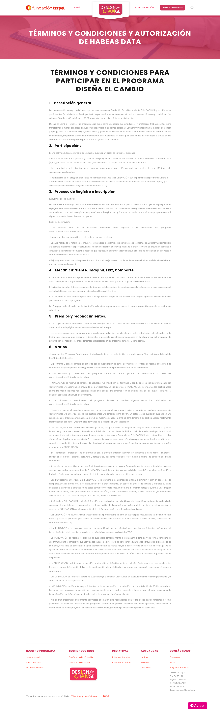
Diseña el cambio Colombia (81, 659)
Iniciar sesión (144, 7)
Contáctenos (176, 659)
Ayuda (197, 705)
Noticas (144, 659)
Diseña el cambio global (79, 664)
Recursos (145, 664)
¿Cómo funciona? (33, 664)
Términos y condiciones (84, 698)
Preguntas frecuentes (180, 669)
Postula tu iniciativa (173, 7)
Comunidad (146, 669)
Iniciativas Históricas (121, 664)
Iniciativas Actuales (121, 659)
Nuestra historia (33, 659)
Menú (77, 7)
